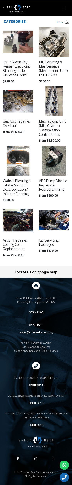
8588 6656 (36, 403)
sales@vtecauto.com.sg (36, 332)
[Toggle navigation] (64, 8)
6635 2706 (36, 312)
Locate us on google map (36, 272)
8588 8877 (36, 385)
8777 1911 (36, 324)
